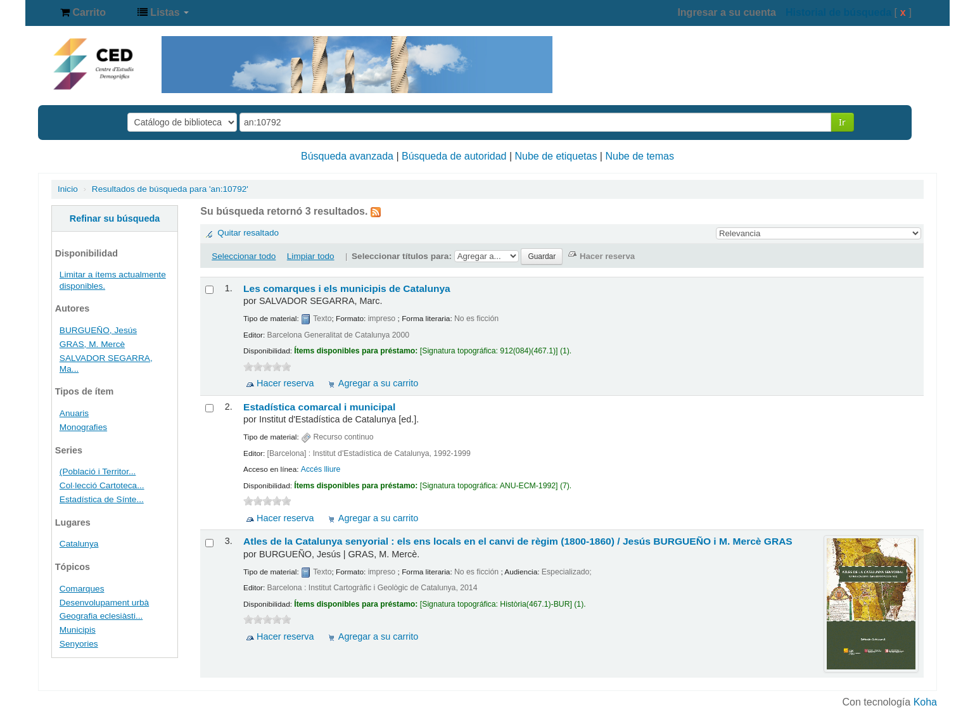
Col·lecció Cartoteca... (102, 485)
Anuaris (74, 413)
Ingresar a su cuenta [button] (726, 12)
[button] (83, 12)
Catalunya (79, 543)
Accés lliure (321, 469)
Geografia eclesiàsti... (101, 616)
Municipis (78, 630)
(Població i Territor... (98, 471)
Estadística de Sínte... (102, 499)
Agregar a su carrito (378, 383)
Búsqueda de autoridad (454, 156)
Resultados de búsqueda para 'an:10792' (170, 189)
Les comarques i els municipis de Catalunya (346, 288)
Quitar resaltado (248, 232)
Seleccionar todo (244, 256)
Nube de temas (639, 156)
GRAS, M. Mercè (92, 344)
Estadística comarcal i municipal (319, 407)
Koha (925, 702)
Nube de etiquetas (556, 156)
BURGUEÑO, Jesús (98, 330)
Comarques (82, 588)
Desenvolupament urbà (104, 602)
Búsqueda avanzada (347, 156)
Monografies (83, 427)
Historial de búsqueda (838, 12)
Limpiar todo (311, 256)
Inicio (68, 189)
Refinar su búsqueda (115, 218)
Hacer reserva (285, 383)
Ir (842, 122)
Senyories (79, 644)
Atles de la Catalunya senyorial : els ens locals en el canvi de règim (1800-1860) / (518, 541)
